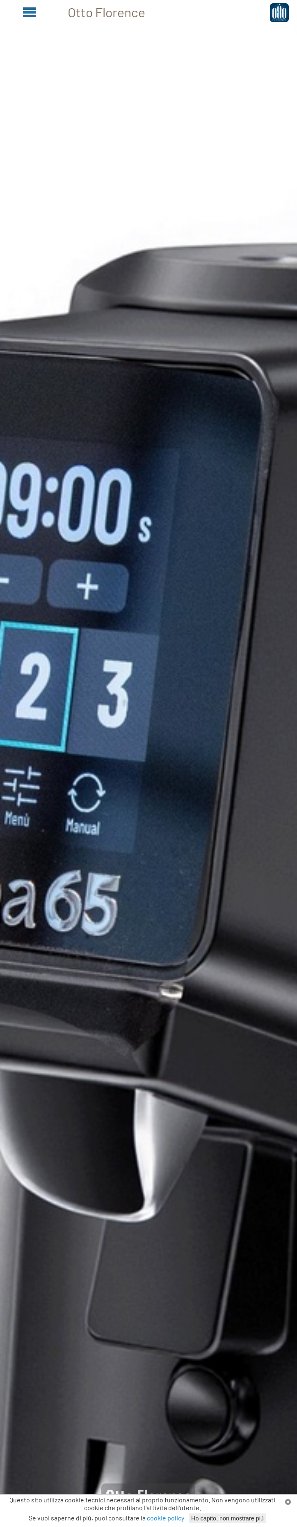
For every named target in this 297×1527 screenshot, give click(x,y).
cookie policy (165, 1518)
